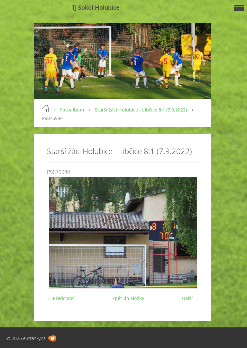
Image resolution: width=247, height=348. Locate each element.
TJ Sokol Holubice (95, 7)
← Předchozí (61, 298)
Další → (190, 298)
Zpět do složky (128, 298)
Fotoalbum (72, 110)
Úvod (45, 108)
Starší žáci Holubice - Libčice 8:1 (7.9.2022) (141, 110)
